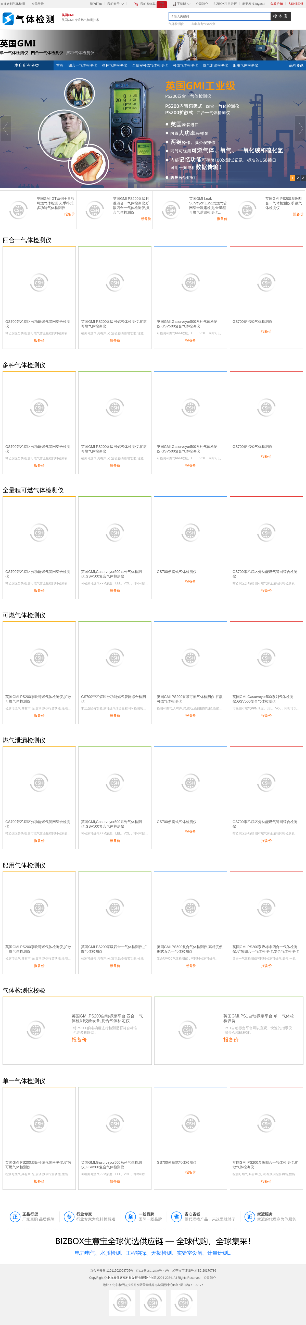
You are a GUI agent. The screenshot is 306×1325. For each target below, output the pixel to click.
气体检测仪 (176, 24)
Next (300, 128)
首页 (59, 65)
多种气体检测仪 (114, 65)
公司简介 (202, 4)
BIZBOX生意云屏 (225, 4)
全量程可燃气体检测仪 (150, 65)
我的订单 (96, 4)
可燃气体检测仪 (185, 65)
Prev (5, 128)
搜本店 (280, 16)
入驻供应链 (295, 4)
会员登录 (38, 4)
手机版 (181, 4)
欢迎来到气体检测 (13, 4)
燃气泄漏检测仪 (215, 65)
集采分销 (277, 4)
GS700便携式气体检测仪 (252, 322)
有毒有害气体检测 (203, 24)
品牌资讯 (296, 65)
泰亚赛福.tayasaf (253, 4)
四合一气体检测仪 (82, 65)
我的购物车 (148, 4)
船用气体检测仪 (245, 65)
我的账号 (113, 4)
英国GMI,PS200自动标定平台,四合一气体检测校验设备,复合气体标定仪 (107, 1018)
